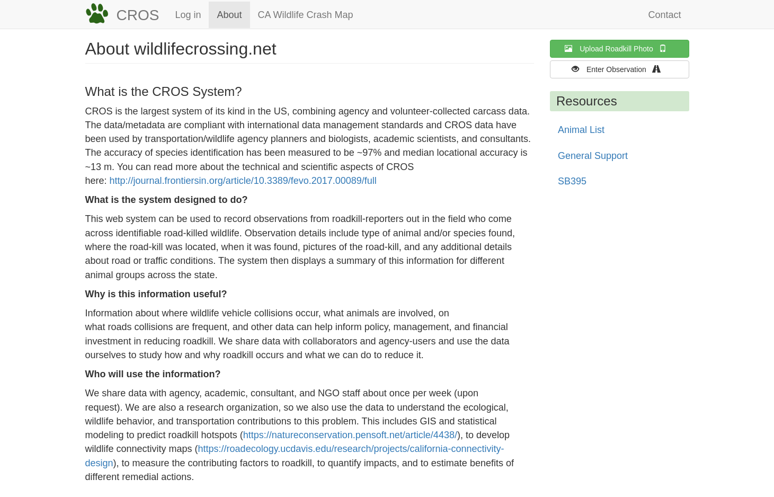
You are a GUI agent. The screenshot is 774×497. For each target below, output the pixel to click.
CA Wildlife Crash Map (305, 15)
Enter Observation (620, 69)
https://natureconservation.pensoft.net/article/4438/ (350, 435)
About (229, 15)
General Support (593, 155)
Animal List (581, 130)
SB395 (572, 181)
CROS (138, 15)
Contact (664, 15)
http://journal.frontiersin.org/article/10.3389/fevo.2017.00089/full (243, 180)
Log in (188, 15)
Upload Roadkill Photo (619, 48)
